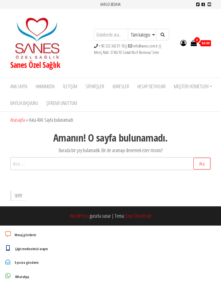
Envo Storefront (138, 215)
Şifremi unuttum (61, 103)
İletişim (70, 86)
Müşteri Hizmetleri (191, 86)
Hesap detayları (151, 86)
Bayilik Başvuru (24, 103)
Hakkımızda (45, 86)
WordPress (79, 215)
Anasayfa (17, 119)
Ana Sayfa (18, 86)
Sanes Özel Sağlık (35, 64)
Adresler (121, 86)
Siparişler (95, 86)
